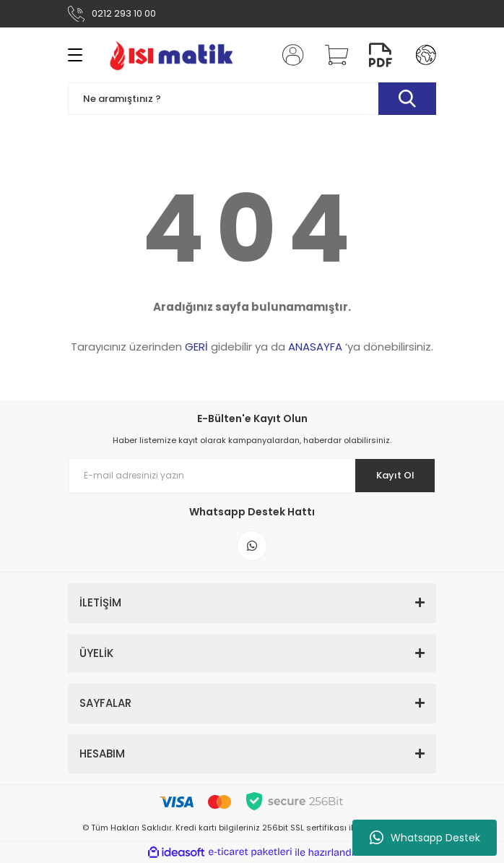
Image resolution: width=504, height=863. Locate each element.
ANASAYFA (315, 346)
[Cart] (331, 55)
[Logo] (171, 54)
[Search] (252, 98)
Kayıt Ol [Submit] (395, 475)
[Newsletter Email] (252, 476)
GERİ (196, 346)
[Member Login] (289, 55)
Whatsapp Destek (425, 838)
